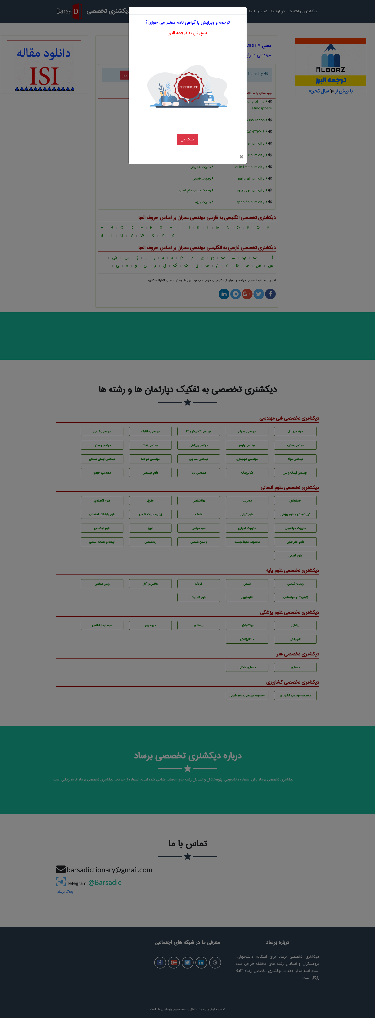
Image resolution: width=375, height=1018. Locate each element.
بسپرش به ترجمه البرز (187, 20)
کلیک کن (187, 127)
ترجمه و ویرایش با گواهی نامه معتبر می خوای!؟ (187, 10)
